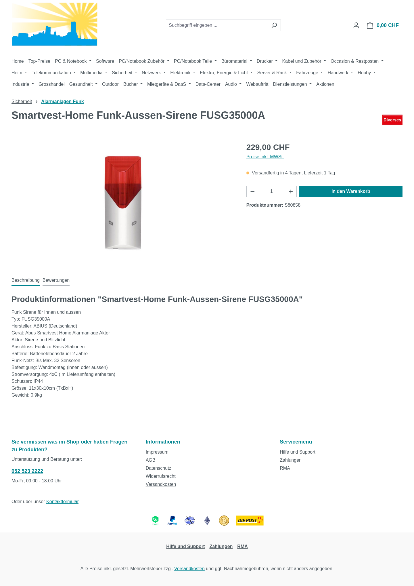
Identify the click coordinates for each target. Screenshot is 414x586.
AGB (151, 460)
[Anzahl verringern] (252, 191)
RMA (285, 468)
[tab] (26, 280)
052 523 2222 (27, 471)
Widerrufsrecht (161, 476)
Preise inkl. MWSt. (265, 156)
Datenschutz (158, 468)
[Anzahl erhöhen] (291, 191)
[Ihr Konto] (356, 25)
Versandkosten (161, 484)
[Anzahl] (271, 191)
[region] (123, 203)
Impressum (157, 452)
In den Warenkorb (350, 191)
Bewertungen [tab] (56, 280)
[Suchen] (274, 25)
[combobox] (217, 25)
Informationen (163, 442)
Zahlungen (291, 460)
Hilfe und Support (297, 452)
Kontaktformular (62, 501)
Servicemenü (296, 442)
